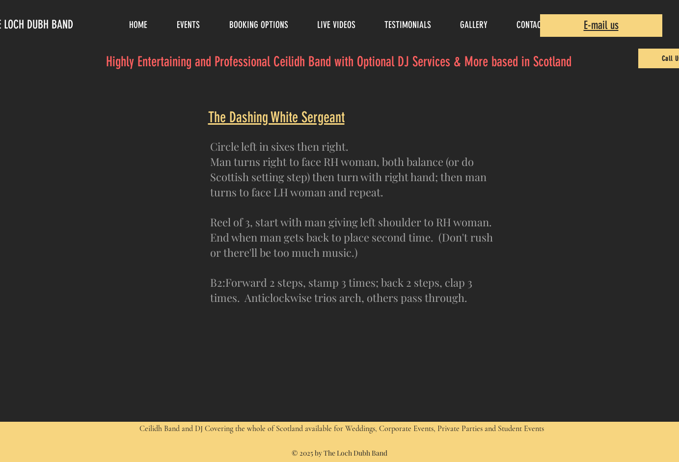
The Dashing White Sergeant (276, 117)
